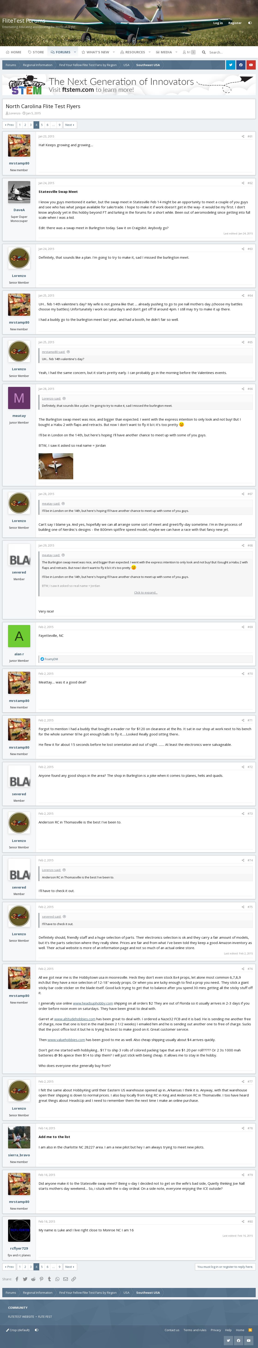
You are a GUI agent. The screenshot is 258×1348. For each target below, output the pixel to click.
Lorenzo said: (51, 398)
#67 (250, 494)
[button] (75, 52)
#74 (250, 860)
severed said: (51, 916)
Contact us (172, 1330)
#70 (250, 674)
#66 (250, 389)
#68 (250, 545)
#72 (250, 767)
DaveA (19, 209)
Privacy (216, 1330)
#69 (250, 627)
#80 (250, 1222)
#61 (250, 136)
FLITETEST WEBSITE (21, 1317)
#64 (250, 296)
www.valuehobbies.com (66, 1039)
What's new (98, 52)
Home (16, 52)
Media (166, 52)
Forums (63, 52)
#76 (250, 969)
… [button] (53, 125)
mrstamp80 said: (53, 352)
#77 (250, 1082)
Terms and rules (195, 1330)
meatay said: (51, 503)
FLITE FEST (45, 1317)
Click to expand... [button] (146, 592)
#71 (250, 720)
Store (38, 52)
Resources (135, 52)
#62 (250, 183)
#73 (250, 814)
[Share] (243, 136)
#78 (250, 1128)
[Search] (232, 52)
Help (228, 1330)
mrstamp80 (19, 163)
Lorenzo (15, 113)
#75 (250, 907)
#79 (250, 1175)
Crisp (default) (17, 1330)
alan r (19, 654)
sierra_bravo (19, 1155)
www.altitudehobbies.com (74, 1019)
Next (68, 125)
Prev (10, 125)
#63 (250, 249)
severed (19, 572)
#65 (250, 342)
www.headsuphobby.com (93, 1003)
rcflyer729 (19, 1248)
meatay (19, 415)
